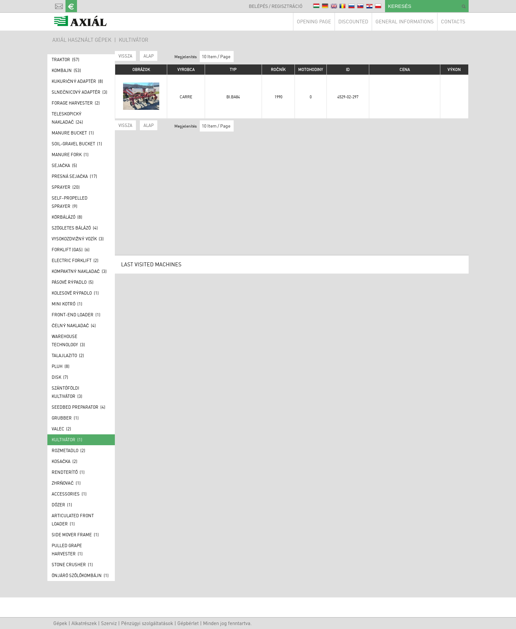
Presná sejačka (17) (74, 176)
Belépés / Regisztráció (275, 6)
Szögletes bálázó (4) (75, 227)
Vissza (125, 56)
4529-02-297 (347, 96)
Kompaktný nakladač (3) (79, 271)
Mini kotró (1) (67, 303)
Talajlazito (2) (68, 355)
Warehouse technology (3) (68, 340)
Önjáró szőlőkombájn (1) (80, 575)
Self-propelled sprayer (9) (70, 202)
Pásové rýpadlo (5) (72, 282)
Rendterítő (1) (68, 472)
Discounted (353, 21)
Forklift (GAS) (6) (71, 249)
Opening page (314, 21)
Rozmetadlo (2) (68, 450)
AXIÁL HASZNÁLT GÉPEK (81, 39)
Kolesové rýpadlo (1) (75, 293)
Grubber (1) (65, 418)
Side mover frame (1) (75, 534)
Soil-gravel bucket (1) (77, 143)
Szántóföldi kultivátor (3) (67, 392)
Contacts (453, 21)
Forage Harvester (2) (76, 103)
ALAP (148, 56)
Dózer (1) (62, 504)
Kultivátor (133, 39)
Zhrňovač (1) (66, 483)
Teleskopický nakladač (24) (67, 118)
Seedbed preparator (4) (78, 407)
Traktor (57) (65, 59)
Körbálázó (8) (67, 217)
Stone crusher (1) (72, 564)
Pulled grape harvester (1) (67, 549)
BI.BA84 (233, 96)
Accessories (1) (69, 493)
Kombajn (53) (66, 70)
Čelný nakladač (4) (74, 325)
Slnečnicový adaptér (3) (79, 92)
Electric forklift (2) (75, 260)
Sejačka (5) (64, 165)
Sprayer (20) (66, 187)
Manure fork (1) (70, 154)
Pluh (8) (60, 366)
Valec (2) (61, 428)
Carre (186, 96)
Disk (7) (60, 377)
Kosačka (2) (64, 461)
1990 (278, 96)
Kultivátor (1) (67, 439)
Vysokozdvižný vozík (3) (78, 238)
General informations (404, 21)
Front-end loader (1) (76, 314)
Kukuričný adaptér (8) (77, 81)
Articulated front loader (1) (73, 519)
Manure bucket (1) (73, 132)
